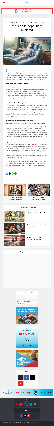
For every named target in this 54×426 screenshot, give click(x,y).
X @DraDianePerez (20, 303)
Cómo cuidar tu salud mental (36, 212)
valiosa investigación (13, 161)
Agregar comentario (27, 33)
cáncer (8, 179)
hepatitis (34, 144)
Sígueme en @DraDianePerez (23, 301)
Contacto (45, 424)
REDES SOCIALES (27, 292)
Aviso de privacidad (38, 424)
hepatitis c (19, 179)
